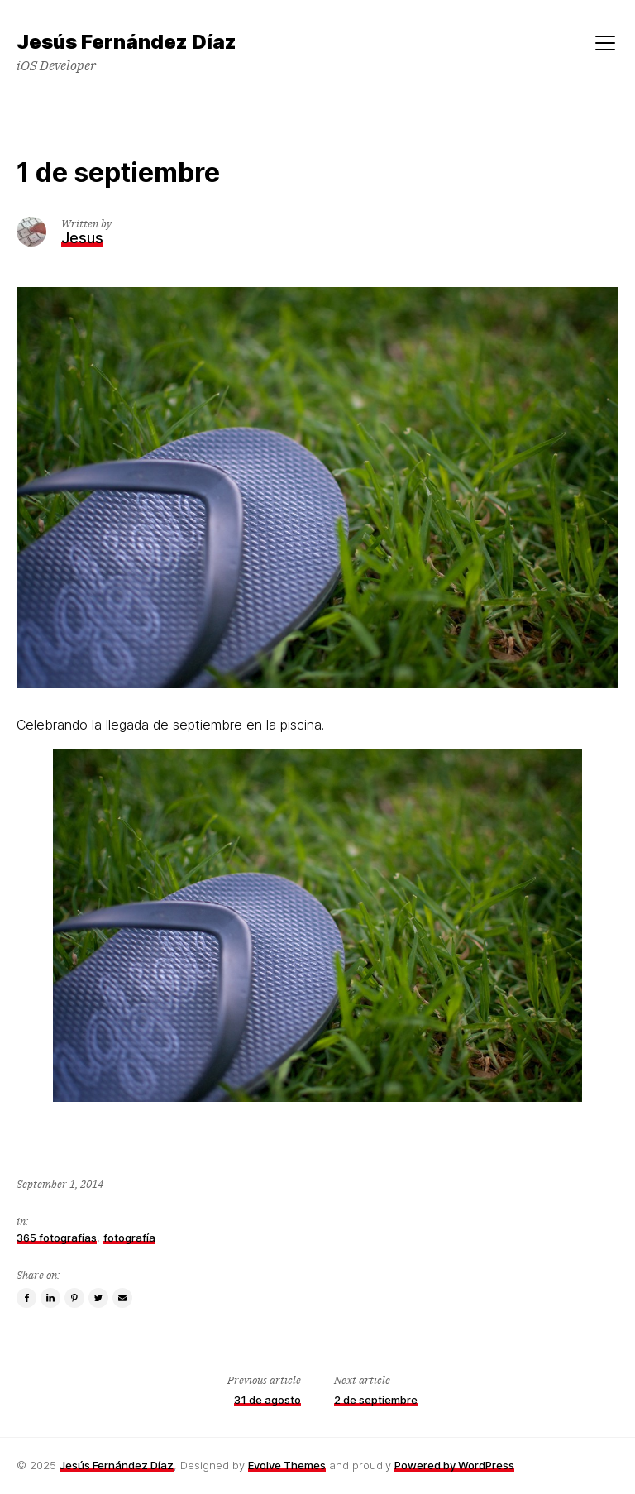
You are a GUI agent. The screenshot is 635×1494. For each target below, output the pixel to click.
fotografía (129, 1237)
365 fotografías (57, 1237)
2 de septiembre (376, 1399)
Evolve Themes (287, 1465)
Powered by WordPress (454, 1465)
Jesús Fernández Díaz (117, 1465)
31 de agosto (267, 1399)
